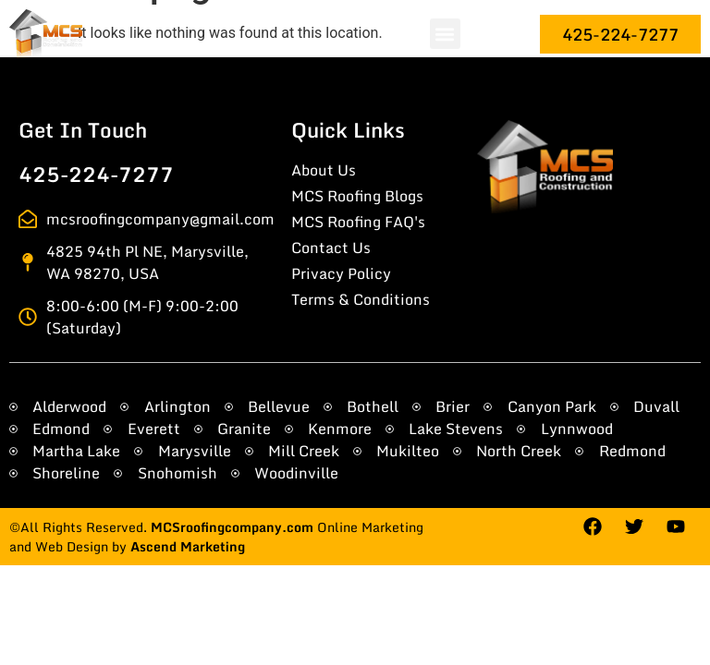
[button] (445, 33)
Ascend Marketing (187, 546)
